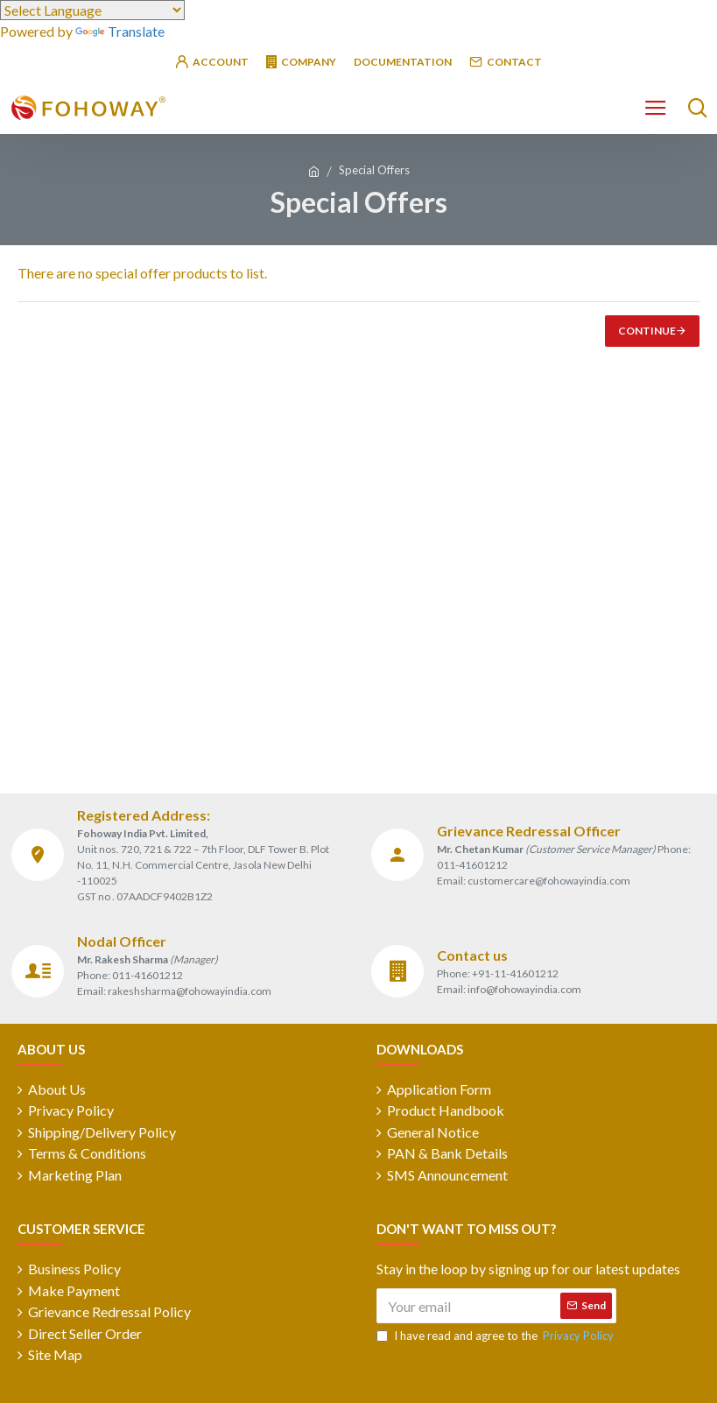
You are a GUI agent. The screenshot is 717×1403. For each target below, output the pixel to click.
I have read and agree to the (496, 1339)
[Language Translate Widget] (92, 10)
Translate (120, 31)
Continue (647, 330)
